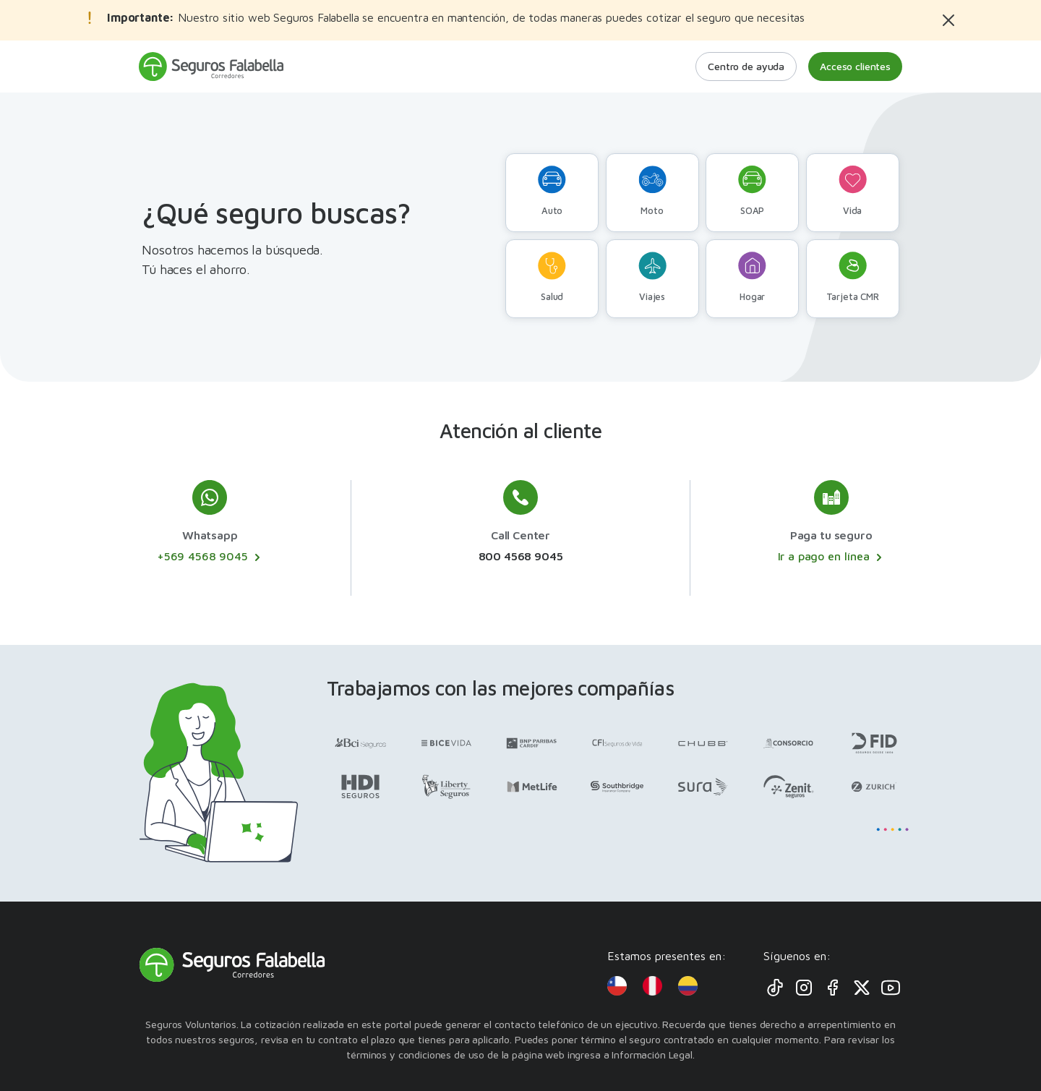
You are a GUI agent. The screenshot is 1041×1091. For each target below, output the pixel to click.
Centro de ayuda (746, 66)
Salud (552, 277)
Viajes (652, 277)
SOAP (752, 191)
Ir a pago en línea (831, 556)
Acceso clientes (855, 66)
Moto (652, 191)
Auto (552, 191)
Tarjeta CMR (852, 277)
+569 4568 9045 (210, 556)
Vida (853, 191)
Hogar (752, 277)
